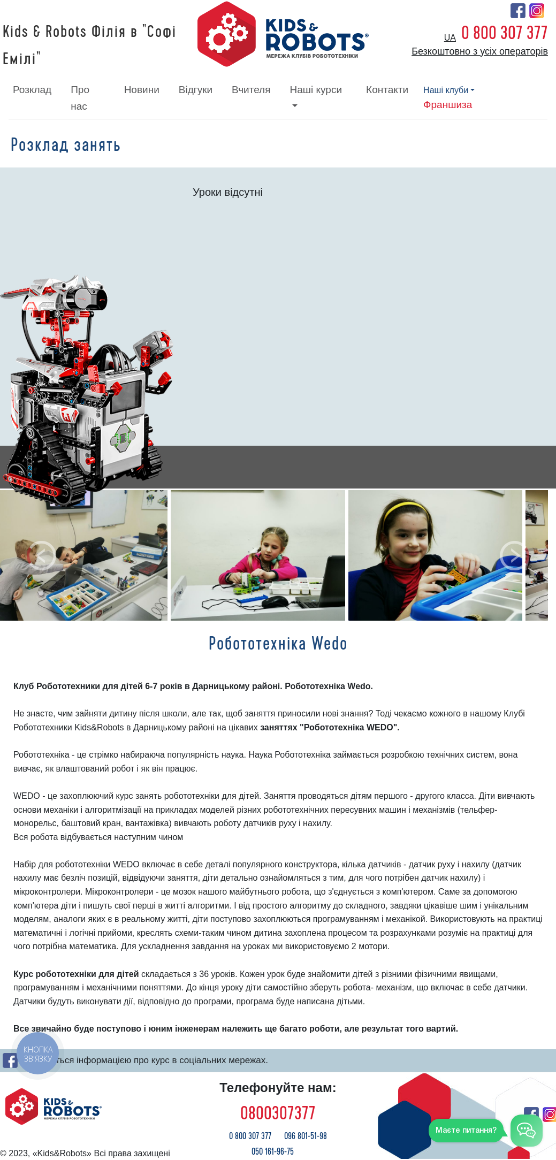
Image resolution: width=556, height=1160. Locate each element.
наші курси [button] (316, 89)
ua (450, 37)
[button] (41, 555)
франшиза (447, 104)
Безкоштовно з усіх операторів (480, 51)
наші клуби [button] (445, 90)
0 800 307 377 (504, 33)
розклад (32, 89)
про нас (80, 97)
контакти (387, 89)
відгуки (195, 89)
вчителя (251, 89)
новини (141, 89)
